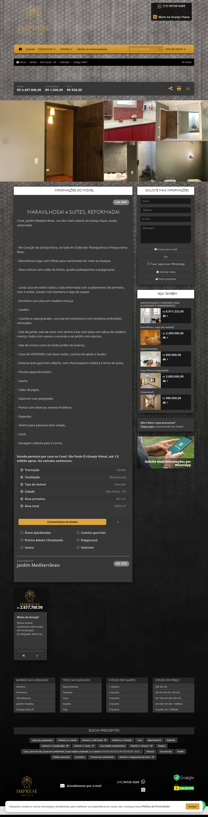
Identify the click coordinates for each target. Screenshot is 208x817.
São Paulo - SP (48, 62)
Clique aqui (147, 426)
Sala (65, 711)
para (67, 742)
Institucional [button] (45, 49)
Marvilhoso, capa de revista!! (157, 327)
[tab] (36, 522)
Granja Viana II (24, 711)
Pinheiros (21, 694)
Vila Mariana (23, 700)
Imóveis (30, 49)
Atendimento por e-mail (81, 788)
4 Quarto (114, 706)
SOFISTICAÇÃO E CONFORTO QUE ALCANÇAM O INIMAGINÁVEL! (160, 304)
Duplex (67, 706)
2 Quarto (114, 694)
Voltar (187, 62)
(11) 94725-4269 (174, 6)
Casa (65, 700)
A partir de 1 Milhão (166, 711)
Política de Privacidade (156, 808)
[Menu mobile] (20, 49)
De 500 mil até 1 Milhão (168, 706)
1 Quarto (114, 689)
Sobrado (65, 62)
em (94, 742)
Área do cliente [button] (174, 49)
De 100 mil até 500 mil (168, 700)
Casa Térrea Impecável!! (154, 370)
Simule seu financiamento (92, 49)
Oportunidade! (149, 348)
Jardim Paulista (25, 706)
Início (21, 62)
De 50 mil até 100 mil (167, 694)
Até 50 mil (161, 689)
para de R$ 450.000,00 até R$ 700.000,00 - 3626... (82, 754)
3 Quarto (114, 700)
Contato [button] (65, 49)
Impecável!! (147, 392)
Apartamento (70, 689)
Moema (20, 689)
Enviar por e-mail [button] (165, 249)
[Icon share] (171, 16)
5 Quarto (114, 711)
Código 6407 (80, 62)
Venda (33, 62)
